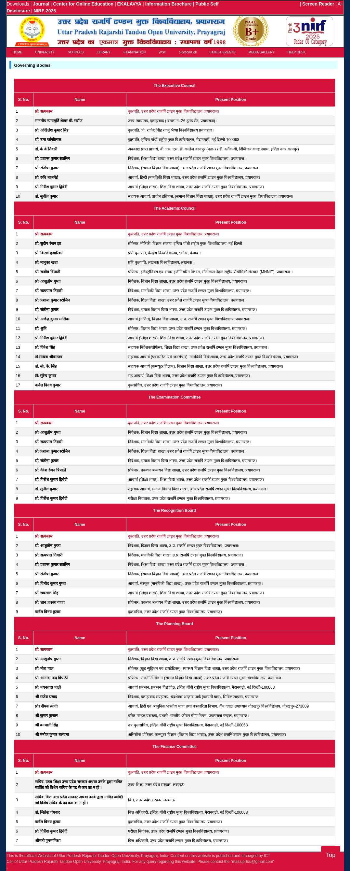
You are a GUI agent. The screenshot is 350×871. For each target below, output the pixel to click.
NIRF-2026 (45, 10)
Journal (41, 4)
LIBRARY (103, 52)
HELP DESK (296, 52)
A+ (341, 4)
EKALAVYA (129, 4)
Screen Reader (318, 4)
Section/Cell (188, 52)
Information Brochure (168, 4)
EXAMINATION (134, 52)
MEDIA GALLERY (262, 52)
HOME (17, 52)
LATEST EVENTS (223, 52)
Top (330, 855)
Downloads (18, 4)
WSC (162, 52)
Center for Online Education (83, 4)
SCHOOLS (76, 52)
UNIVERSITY (45, 52)
